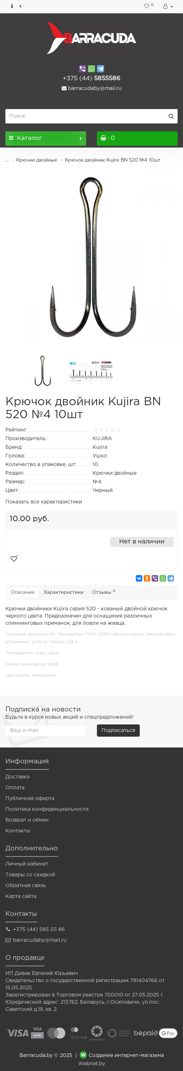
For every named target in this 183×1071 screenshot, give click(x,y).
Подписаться (118, 730)
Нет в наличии (142, 541)
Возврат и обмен (27, 820)
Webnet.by (91, 1064)
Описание (23, 593)
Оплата (14, 788)
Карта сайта (20, 896)
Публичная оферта (29, 798)
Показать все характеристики (43, 502)
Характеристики (63, 593)
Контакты (17, 831)
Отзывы (103, 592)
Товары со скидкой (30, 875)
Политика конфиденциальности (47, 809)
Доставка (17, 777)
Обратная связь (25, 886)
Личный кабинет (26, 864)
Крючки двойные (36, 160)
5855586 (91, 78)
